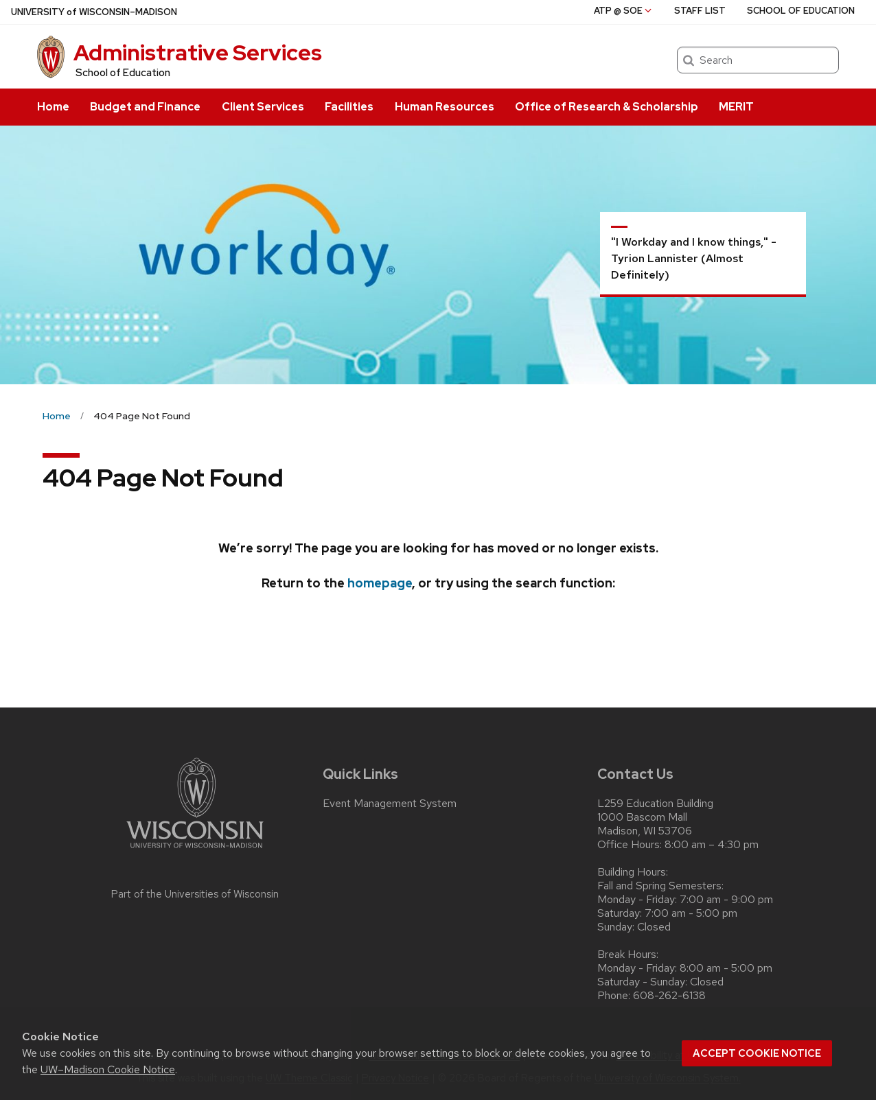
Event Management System (390, 803)
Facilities (349, 107)
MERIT (736, 107)
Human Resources (444, 107)
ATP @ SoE (624, 10)
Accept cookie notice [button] (757, 1053)
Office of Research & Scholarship (606, 107)
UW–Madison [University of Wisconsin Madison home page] (94, 12)
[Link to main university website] (195, 850)
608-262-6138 (669, 996)
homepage (379, 583)
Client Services (263, 107)
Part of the (195, 894)
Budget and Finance (145, 107)
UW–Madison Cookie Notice (108, 1069)
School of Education (123, 73)
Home (53, 107)
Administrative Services (197, 52)
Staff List (700, 10)
